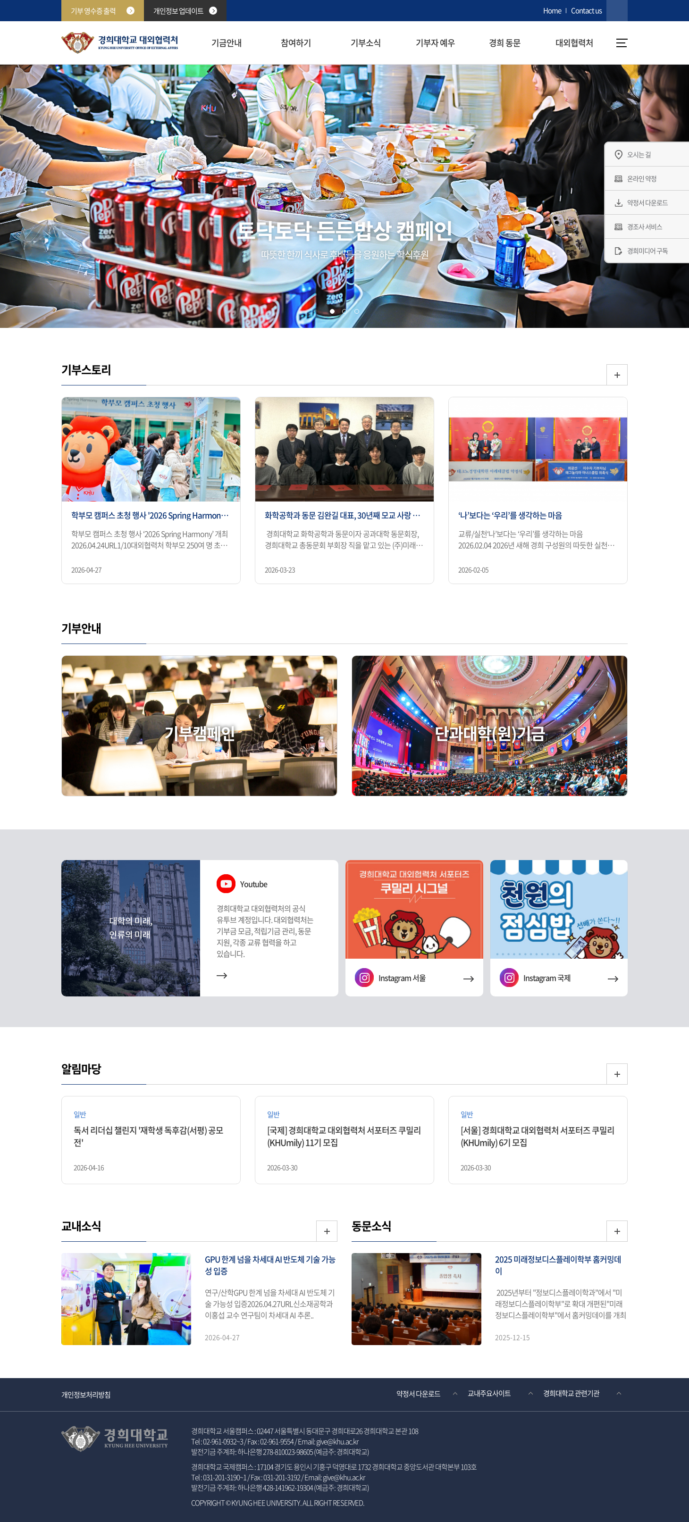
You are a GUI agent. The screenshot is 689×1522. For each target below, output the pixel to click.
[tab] (332, 311)
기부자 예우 (435, 42)
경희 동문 (505, 42)
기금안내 (226, 42)
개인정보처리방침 (85, 1394)
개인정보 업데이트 (185, 11)
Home (552, 10)
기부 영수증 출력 (102, 11)
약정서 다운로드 (418, 1393)
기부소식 (366, 42)
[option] (151, 491)
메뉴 (622, 43)
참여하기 (296, 42)
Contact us (586, 10)
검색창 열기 (617, 10)
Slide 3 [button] (356, 311)
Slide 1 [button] (332, 311)
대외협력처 (574, 42)
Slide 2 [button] (344, 311)
